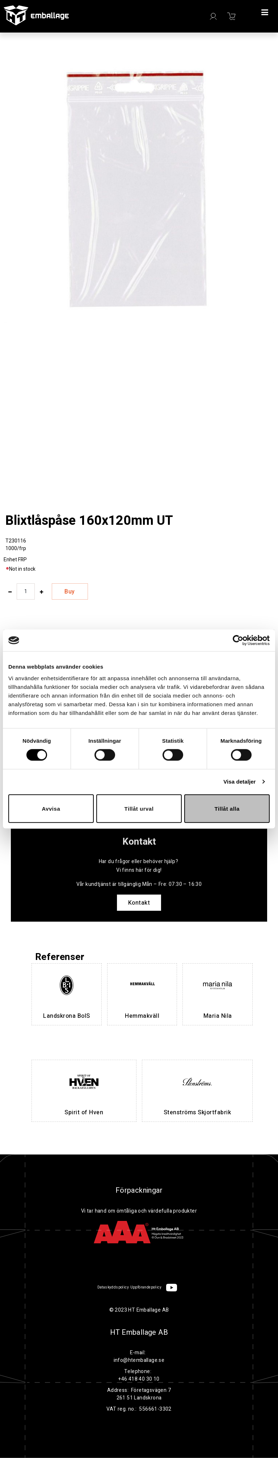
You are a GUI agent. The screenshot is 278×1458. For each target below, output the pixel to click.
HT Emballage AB (139, 1332)
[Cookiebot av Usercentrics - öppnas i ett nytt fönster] (238, 640)
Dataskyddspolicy (113, 1287)
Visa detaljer (239, 782)
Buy (69, 591)
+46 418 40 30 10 (138, 1379)
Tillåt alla (226, 808)
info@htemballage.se (139, 1360)
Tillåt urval (139, 808)
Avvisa (51, 808)
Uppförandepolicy (145, 1287)
